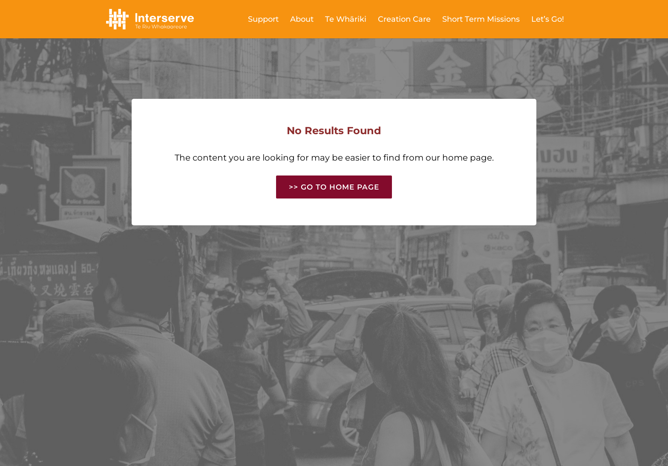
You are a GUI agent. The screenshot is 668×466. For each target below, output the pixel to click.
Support (263, 20)
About (302, 20)
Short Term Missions (481, 20)
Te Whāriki (345, 20)
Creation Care (404, 20)
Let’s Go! (547, 20)
